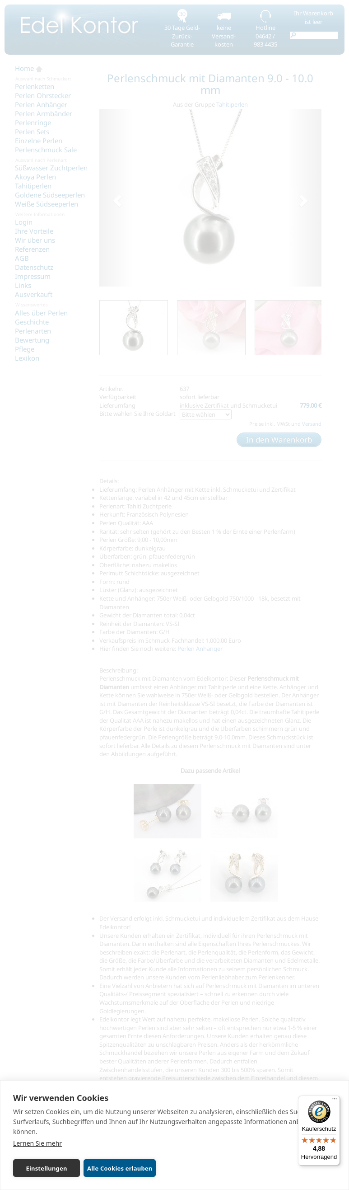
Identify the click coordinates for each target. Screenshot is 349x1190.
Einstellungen (45, 1168)
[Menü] (334, 1101)
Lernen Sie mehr (37, 1143)
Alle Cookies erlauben (118, 1168)
